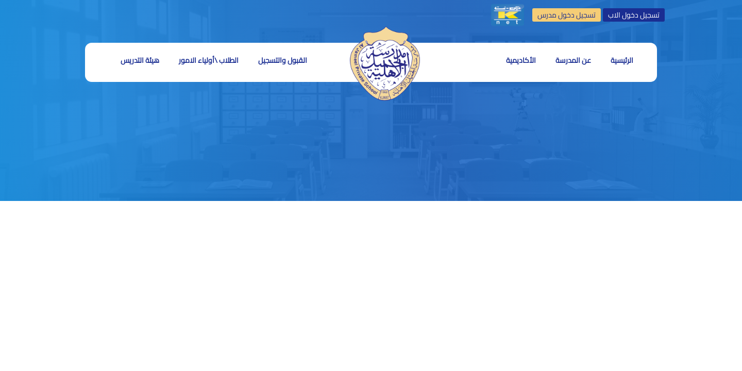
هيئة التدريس (140, 60)
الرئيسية (622, 60)
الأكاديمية (521, 60)
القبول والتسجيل (282, 60)
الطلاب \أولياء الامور (209, 60)
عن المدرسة (573, 60)
